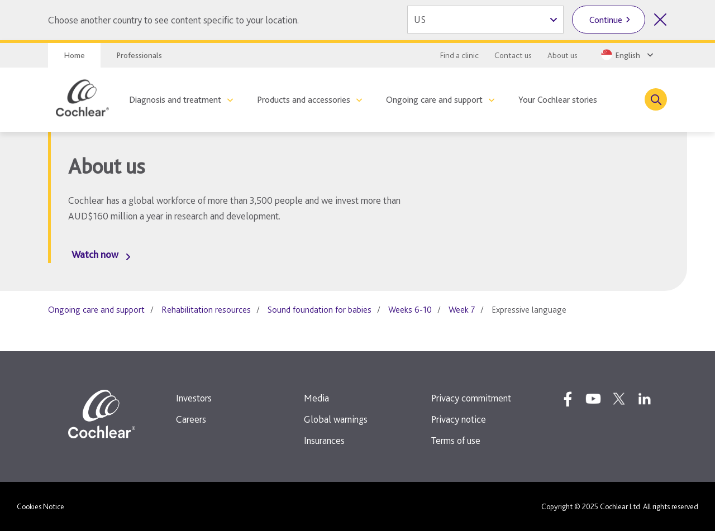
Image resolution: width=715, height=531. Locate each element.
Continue (605, 20)
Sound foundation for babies (319, 309)
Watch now (95, 254)
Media (316, 398)
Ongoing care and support (434, 99)
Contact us (513, 55)
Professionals (139, 55)
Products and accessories (303, 99)
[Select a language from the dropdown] (626, 54)
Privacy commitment (471, 398)
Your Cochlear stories (557, 99)
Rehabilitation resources (206, 309)
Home (74, 55)
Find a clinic (459, 55)
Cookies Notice (40, 506)
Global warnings (336, 419)
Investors (194, 398)
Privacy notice (458, 419)
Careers (191, 419)
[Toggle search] (656, 99)
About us (562, 55)
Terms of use (455, 440)
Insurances (324, 440)
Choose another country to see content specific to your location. (173, 20)
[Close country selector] (660, 19)
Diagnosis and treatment (175, 99)
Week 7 (462, 309)
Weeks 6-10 (410, 309)
